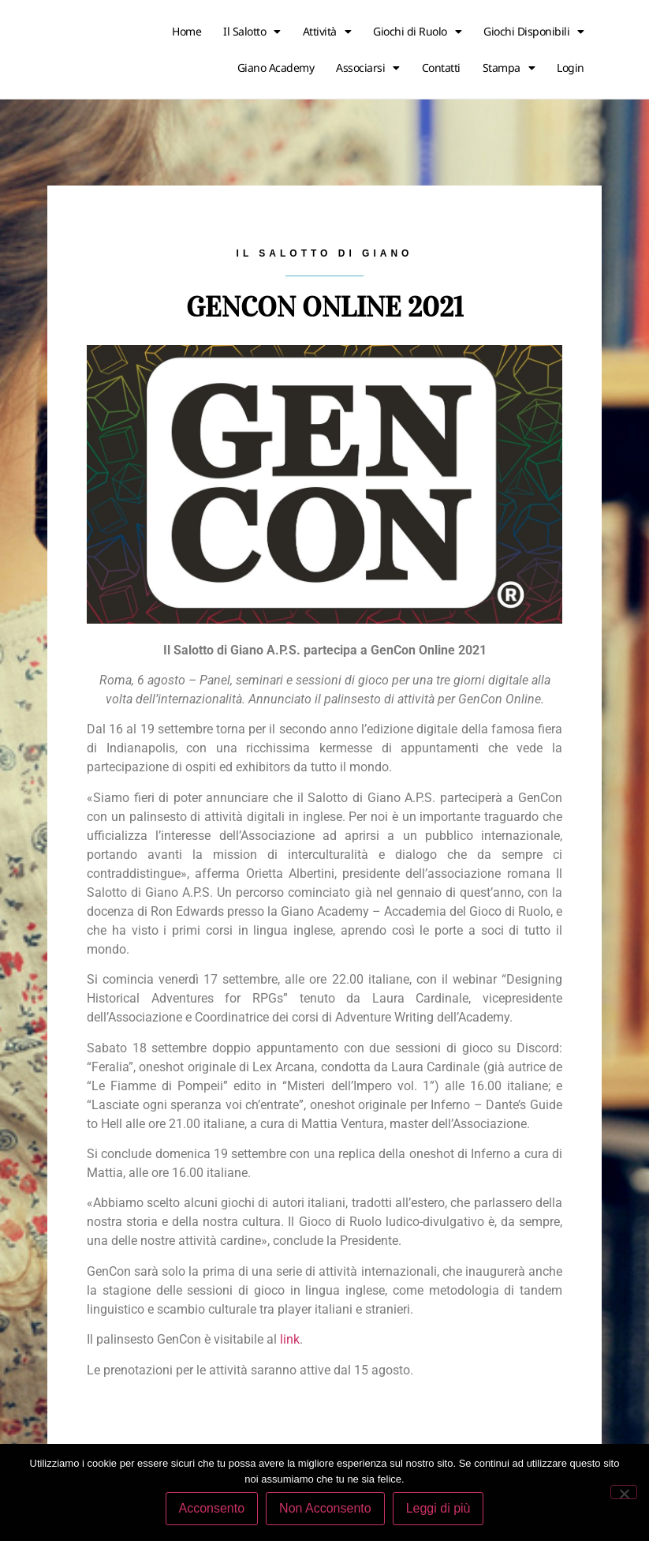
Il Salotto (252, 31)
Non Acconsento (325, 1508)
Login (570, 67)
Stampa (509, 67)
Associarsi (368, 67)
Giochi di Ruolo (417, 31)
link (290, 1339)
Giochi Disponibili (533, 31)
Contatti (441, 67)
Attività (327, 31)
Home (186, 31)
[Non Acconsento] (623, 1492)
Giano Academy (276, 67)
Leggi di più (438, 1508)
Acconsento (212, 1508)
